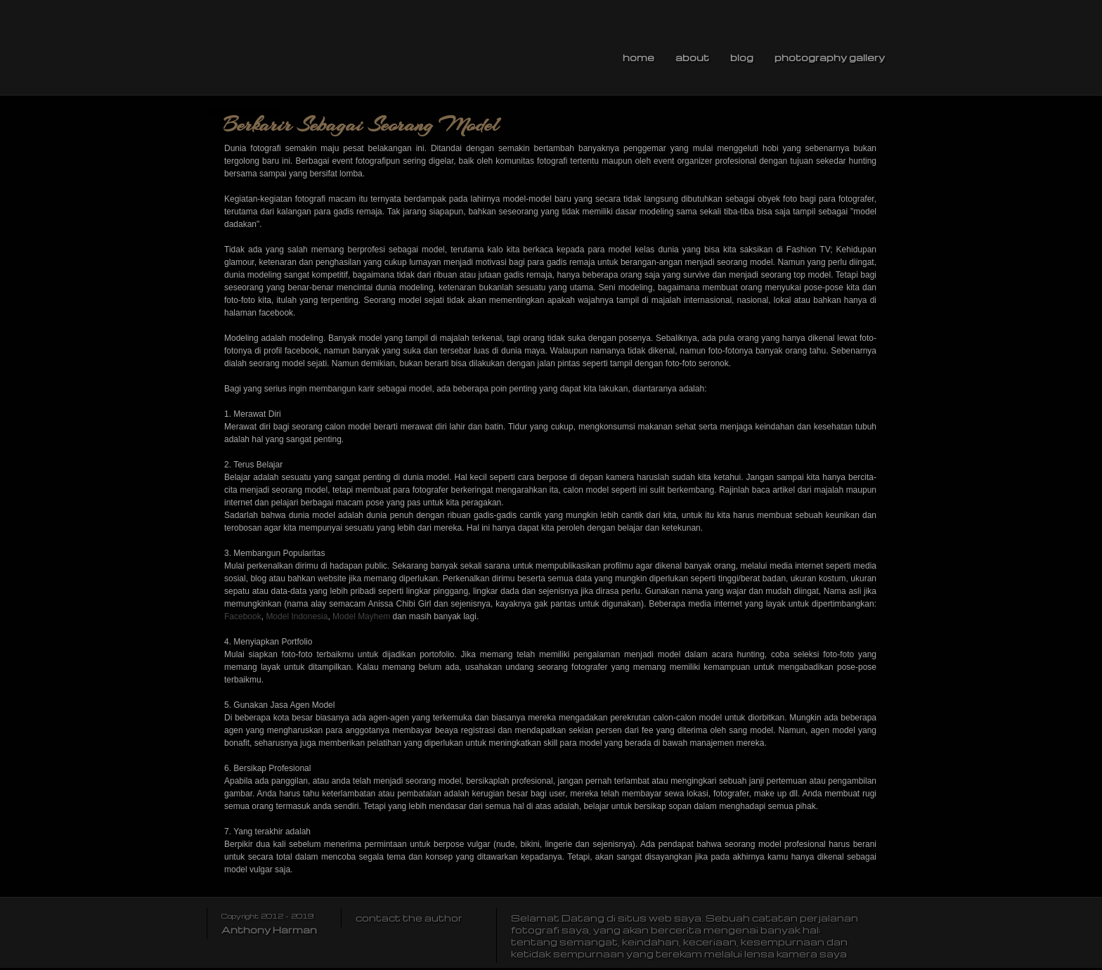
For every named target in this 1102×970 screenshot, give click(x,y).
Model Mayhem (361, 616)
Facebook (242, 616)
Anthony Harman (269, 930)
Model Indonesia (297, 616)
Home (638, 57)
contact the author (409, 918)
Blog (741, 57)
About (692, 57)
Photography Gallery (829, 57)
